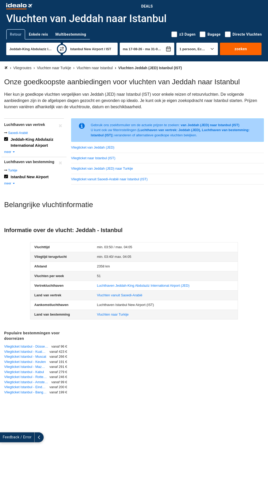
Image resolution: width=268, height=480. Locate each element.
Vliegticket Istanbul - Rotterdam (27, 377)
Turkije (12, 170)
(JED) (143, 285)
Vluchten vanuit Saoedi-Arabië (119, 295)
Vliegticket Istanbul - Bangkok (26, 392)
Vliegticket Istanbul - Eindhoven (27, 387)
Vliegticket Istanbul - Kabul (24, 372)
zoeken (241, 49)
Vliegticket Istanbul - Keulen (25, 362)
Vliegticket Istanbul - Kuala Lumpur (27, 352)
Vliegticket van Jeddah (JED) (93, 147)
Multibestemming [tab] (70, 34)
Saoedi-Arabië (18, 133)
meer (9, 152)
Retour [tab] (16, 34)
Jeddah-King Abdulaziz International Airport (32, 142)
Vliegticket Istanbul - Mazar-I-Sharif (27, 367)
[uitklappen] (4, 437)
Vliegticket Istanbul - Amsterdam (27, 382)
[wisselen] (62, 49)
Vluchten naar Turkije (113, 314)
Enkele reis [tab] (38, 34)
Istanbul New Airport (30, 177)
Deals (147, 6)
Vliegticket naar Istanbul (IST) (93, 158)
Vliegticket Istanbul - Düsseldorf (27, 346)
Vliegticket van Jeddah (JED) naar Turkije (102, 168)
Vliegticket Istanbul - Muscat (25, 357)
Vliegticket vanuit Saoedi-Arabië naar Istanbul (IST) (109, 179)
